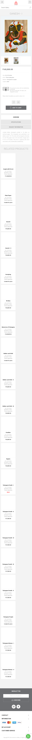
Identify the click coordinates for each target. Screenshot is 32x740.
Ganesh (8, 221)
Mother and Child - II (8, 379)
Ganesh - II (8, 248)
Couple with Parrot (8, 169)
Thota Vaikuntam (10, 77)
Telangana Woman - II (8, 669)
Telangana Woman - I (8, 643)
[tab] (16, 117)
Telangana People (8, 617)
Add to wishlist (14, 102)
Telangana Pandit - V (8, 590)
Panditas (8, 432)
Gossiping (8, 274)
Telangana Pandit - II (8, 511)
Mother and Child (8, 353)
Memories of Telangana (8, 327)
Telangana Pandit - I (8, 485)
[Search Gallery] (14, 7)
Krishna (8, 300)
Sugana (8, 458)
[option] (6, 60)
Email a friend (18, 102)
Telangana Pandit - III (8, 537)
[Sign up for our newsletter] (16, 696)
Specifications (16, 122)
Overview (16, 117)
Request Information (16, 127)
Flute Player (8, 195)
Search (30, 7)
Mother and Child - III (8, 406)
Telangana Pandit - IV (8, 564)
